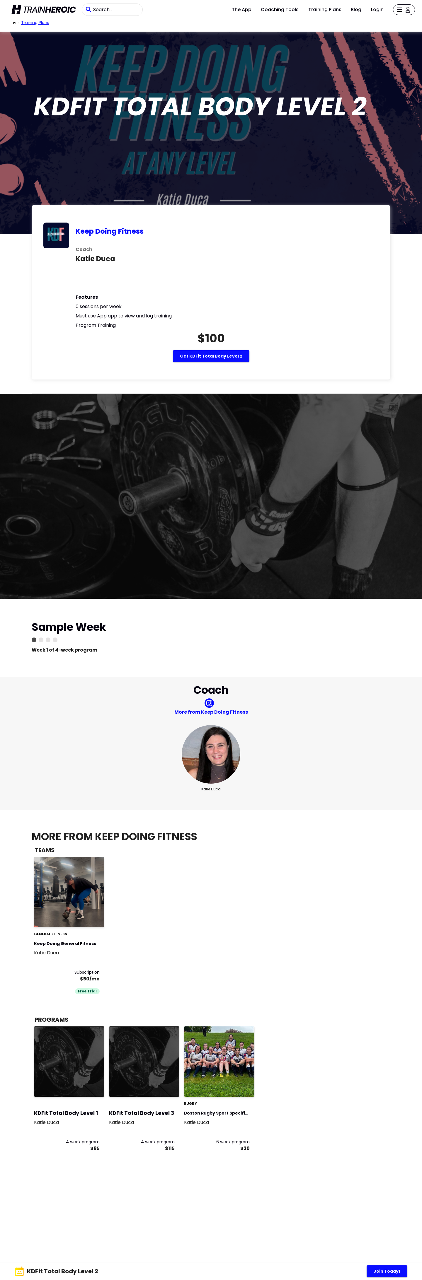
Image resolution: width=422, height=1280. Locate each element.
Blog (356, 9)
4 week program (83, 1142)
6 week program (233, 1142)
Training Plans (324, 9)
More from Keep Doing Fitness (211, 712)
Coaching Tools (280, 9)
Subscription (87, 972)
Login (377, 9)
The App (241, 9)
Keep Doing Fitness (110, 231)
